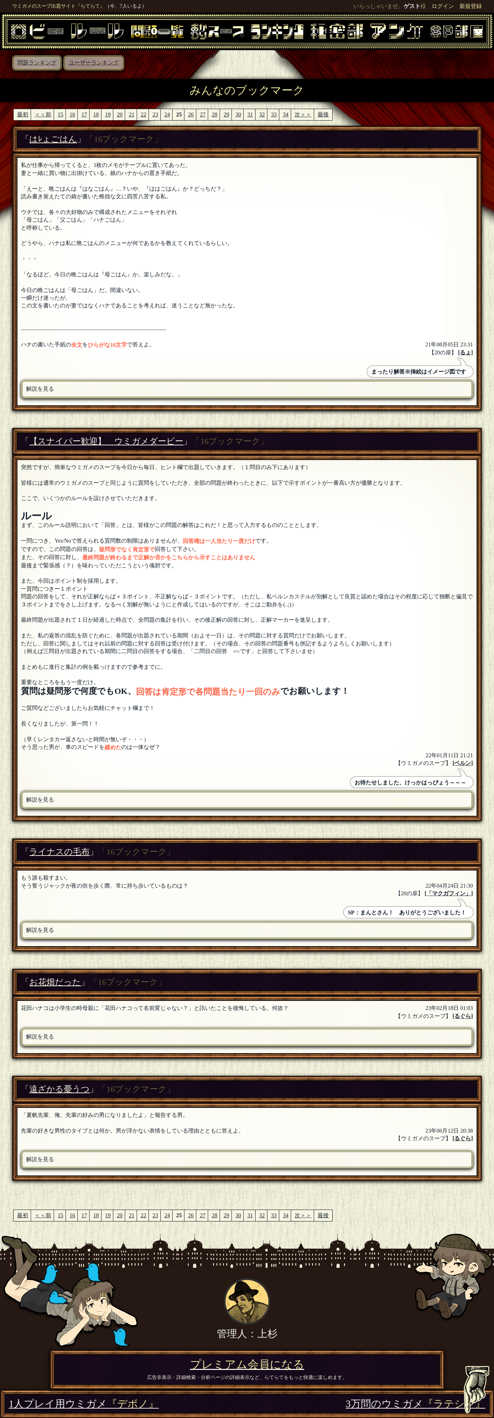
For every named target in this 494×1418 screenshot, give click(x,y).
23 (155, 114)
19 (108, 114)
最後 (323, 114)
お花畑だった (55, 982)
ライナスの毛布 (59, 851)
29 (226, 114)
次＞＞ (303, 114)
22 (143, 114)
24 (167, 114)
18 (96, 114)
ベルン (462, 763)
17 (84, 114)
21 (131, 114)
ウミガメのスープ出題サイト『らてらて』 (58, 6)
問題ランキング (36, 63)
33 (273, 114)
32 (262, 114)
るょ (465, 352)
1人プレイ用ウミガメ (84, 1403)
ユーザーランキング (94, 63)
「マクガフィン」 (448, 893)
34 (285, 114)
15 (60, 114)
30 (238, 114)
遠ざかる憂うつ (59, 1089)
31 (250, 114)
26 (190, 114)
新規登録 (470, 6)
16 (72, 114)
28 (214, 114)
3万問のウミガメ (415, 1403)
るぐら (462, 1016)
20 (119, 114)
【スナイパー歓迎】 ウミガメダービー (106, 441)
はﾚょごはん (53, 139)
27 (202, 114)
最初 (22, 114)
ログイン (443, 6)
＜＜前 (43, 114)
